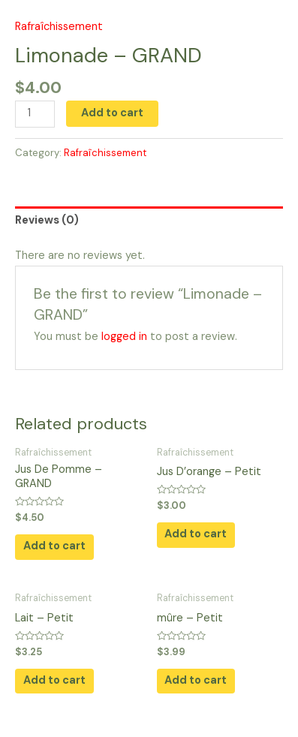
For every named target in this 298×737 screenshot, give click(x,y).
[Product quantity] (35, 114)
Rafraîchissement (59, 27)
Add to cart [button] (54, 546)
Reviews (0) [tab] (47, 220)
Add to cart (112, 113)
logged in (124, 336)
